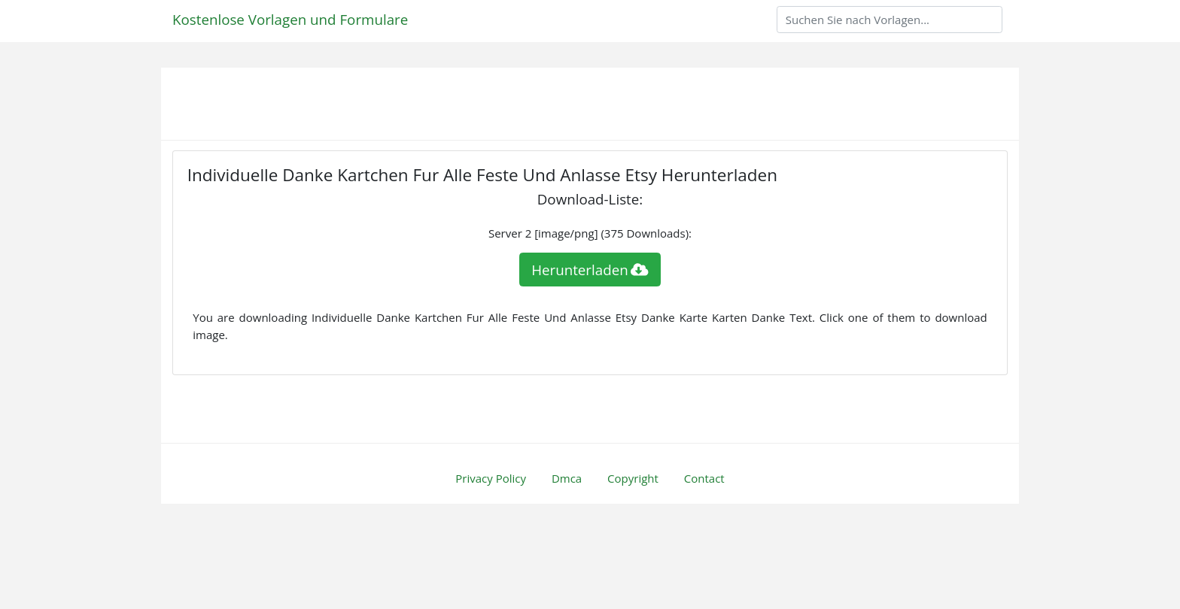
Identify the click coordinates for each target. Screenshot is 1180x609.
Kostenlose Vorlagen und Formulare (290, 19)
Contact (704, 478)
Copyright (632, 478)
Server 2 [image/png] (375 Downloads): (590, 233)
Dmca (567, 478)
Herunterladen (590, 269)
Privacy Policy (490, 478)
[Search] (889, 19)
